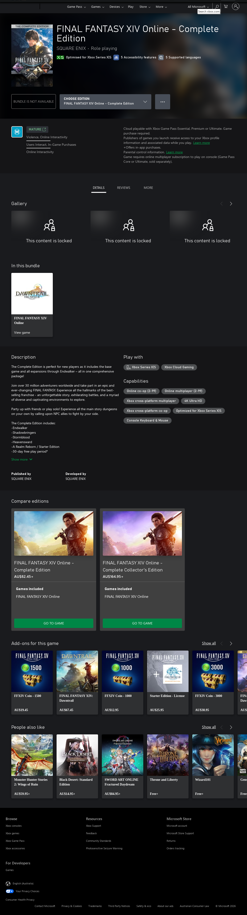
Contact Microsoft (45, 905)
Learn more (201, 142)
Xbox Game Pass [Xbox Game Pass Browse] (15, 840)
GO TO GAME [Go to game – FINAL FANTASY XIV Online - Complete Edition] (54, 623)
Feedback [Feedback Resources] (91, 833)
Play (130, 6)
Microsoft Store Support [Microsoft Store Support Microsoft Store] (180, 833)
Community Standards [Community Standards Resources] (98, 840)
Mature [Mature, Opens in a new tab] (37, 129)
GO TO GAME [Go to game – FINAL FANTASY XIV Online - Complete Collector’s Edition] (142, 623)
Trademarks (95, 905)
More (159, 6)
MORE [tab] (148, 187)
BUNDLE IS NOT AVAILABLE (33, 101)
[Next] (231, 203)
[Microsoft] (22, 6)
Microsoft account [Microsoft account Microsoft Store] (177, 825)
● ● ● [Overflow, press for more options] (163, 101)
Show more (21, 459)
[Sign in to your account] (235, 6)
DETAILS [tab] (98, 187)
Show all (209, 642)
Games (96, 6)
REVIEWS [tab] (123, 187)
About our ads (165, 905)
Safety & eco (143, 905)
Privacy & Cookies (72, 905)
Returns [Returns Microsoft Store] (171, 840)
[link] (32, 305)
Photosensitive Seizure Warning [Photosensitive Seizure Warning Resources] (104, 848)
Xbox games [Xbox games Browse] (12, 833)
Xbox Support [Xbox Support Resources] (93, 825)
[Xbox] (53, 6)
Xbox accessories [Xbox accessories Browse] (15, 848)
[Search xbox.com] (216, 6)
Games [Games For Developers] (10, 869)
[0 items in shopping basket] (226, 6)
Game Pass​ (74, 6)
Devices (115, 6)
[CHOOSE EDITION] (105, 101)
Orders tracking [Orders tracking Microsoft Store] (175, 848)
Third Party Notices (119, 905)
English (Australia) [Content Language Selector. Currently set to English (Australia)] (23, 883)
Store (143, 6)
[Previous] (221, 203)
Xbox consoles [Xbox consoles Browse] (14, 825)
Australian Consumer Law (194, 905)
